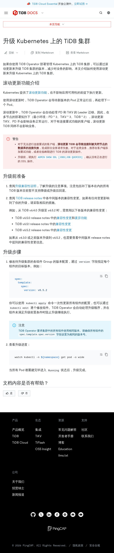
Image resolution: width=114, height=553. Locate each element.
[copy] (106, 276)
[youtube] (81, 514)
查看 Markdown (77, 52)
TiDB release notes (29, 198)
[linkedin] (49, 514)
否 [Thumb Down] (24, 393)
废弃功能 (81, 218)
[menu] (6, 13)
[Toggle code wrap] (101, 276)
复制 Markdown (42, 52)
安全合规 (94, 545)
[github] (33, 514)
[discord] (73, 514)
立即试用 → (80, 3)
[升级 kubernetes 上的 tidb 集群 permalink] (93, 41)
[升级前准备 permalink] (29, 176)
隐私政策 (78, 545)
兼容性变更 (64, 218)
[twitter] (41, 514)
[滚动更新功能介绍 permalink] (42, 83)
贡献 (12, 52)
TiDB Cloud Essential (44, 3)
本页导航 (57, 24)
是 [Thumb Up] (9, 393)
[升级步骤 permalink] (24, 252)
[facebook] (57, 514)
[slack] (65, 514)
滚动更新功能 (38, 92)
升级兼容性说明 (25, 186)
